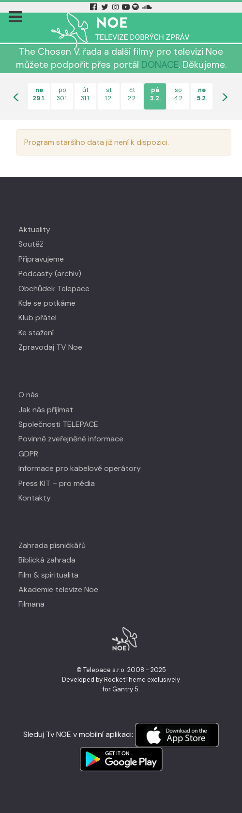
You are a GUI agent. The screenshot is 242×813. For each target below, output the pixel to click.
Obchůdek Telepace (54, 288)
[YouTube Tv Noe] (126, 7)
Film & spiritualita (48, 575)
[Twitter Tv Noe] (105, 7)
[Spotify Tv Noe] (136, 7)
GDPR (28, 454)
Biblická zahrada (47, 560)
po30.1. (62, 94)
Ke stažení (36, 333)
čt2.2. (132, 94)
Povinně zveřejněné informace (70, 439)
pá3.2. (155, 94)
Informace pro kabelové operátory (79, 468)
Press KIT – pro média (56, 483)
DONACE (160, 65)
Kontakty (34, 498)
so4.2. (178, 94)
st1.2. (108, 94)
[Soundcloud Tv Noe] (146, 7)
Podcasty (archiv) (49, 273)
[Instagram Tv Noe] (116, 7)
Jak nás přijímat (45, 410)
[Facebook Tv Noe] (94, 7)
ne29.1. (38, 94)
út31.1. (85, 94)
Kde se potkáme (47, 303)
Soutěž (30, 244)
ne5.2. (202, 94)
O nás (28, 395)
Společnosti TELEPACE (58, 424)
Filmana (31, 604)
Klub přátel (37, 318)
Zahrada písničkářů (52, 545)
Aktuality (34, 229)
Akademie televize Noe (58, 589)
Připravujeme (41, 259)
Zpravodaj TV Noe (50, 347)
